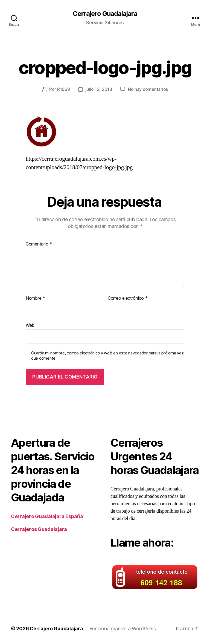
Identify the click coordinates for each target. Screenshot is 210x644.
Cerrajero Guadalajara (105, 13)
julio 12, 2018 (99, 89)
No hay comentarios (148, 89)
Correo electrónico (128, 298)
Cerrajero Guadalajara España (47, 516)
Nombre (35, 298)
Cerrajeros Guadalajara (39, 529)
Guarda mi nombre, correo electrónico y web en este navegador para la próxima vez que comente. (107, 355)
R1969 (63, 89)
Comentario (39, 243)
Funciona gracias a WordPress (123, 628)
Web (30, 325)
